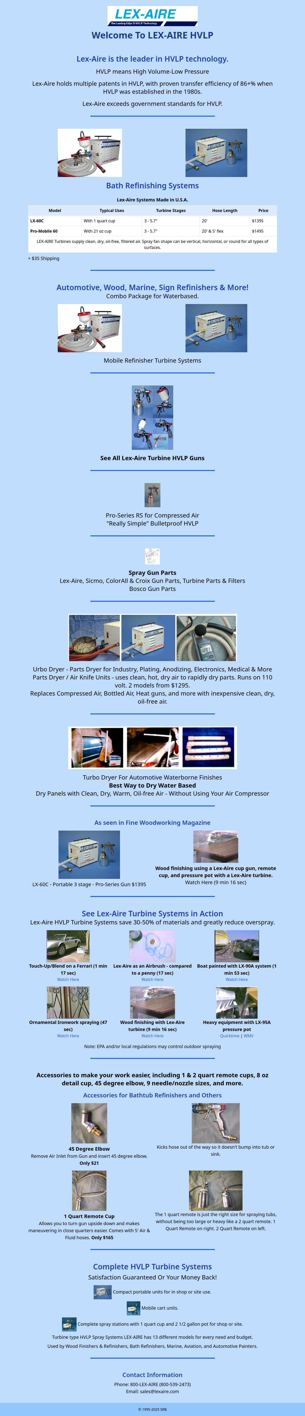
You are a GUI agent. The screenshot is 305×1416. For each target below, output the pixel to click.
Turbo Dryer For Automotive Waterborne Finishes (152, 777)
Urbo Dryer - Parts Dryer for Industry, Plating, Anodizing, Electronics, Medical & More (152, 669)
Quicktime (229, 1036)
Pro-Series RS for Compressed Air (152, 515)
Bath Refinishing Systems (152, 185)
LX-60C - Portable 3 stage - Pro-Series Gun (81, 884)
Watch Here (68, 979)
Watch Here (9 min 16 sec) (215, 882)
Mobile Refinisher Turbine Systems (152, 360)
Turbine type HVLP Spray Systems (87, 1337)
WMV (249, 1036)
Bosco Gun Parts (152, 588)
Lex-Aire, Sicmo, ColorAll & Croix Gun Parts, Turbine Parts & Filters (152, 580)
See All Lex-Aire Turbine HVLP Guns (152, 458)
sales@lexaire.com (159, 1391)
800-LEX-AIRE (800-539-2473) (160, 1384)
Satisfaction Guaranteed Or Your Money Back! (152, 1277)
